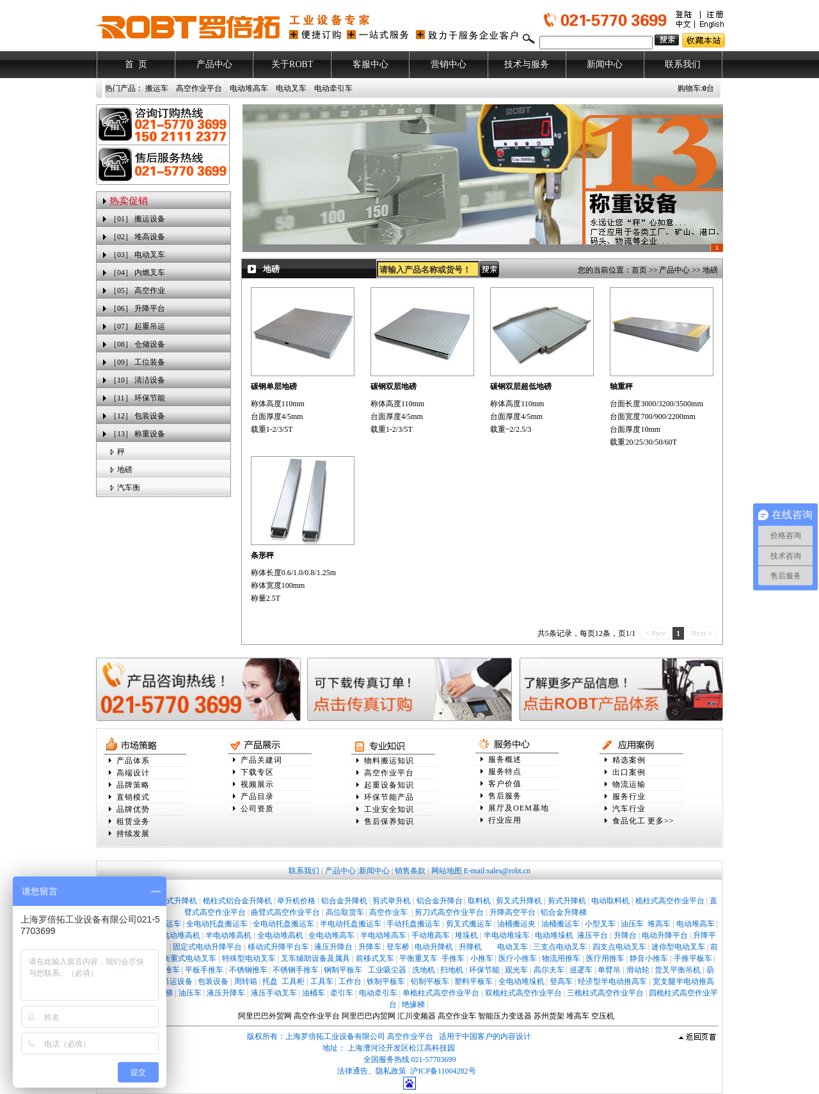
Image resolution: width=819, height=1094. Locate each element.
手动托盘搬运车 (413, 923)
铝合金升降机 (344, 900)
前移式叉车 (375, 958)
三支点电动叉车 (560, 946)
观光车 (516, 969)
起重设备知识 (389, 785)
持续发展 (133, 833)
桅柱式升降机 (174, 900)
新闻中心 (605, 64)
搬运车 (156, 88)
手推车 (453, 958)
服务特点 (504, 771)
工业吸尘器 (387, 969)
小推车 (481, 958)
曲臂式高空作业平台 (285, 912)
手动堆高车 (430, 935)
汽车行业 (629, 808)
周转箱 (245, 981)
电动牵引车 (333, 88)
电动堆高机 (181, 935)
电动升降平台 (665, 935)
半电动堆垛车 (507, 935)
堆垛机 (466, 935)
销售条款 (410, 870)
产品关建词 (261, 760)
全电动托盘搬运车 (217, 923)
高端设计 (133, 772)
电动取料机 (610, 900)
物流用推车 (561, 958)
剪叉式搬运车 (469, 923)
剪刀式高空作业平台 (449, 912)
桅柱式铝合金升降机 (237, 900)
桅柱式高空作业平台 (669, 900)
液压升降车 (226, 992)
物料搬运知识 (389, 760)
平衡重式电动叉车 (185, 958)
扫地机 (451, 969)
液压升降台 (333, 946)
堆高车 (659, 923)
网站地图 (446, 870)
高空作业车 (389, 912)
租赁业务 (133, 821)
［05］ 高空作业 (137, 290)
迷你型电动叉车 (678, 946)
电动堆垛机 (554, 935)
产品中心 (214, 64)
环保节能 (484, 969)
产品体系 (133, 760)
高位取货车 (345, 912)
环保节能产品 (389, 797)
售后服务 (504, 795)
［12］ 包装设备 (137, 415)
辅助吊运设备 (170, 981)
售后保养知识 (389, 821)
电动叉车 (291, 88)
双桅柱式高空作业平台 (523, 992)
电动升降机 (434, 946)
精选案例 (629, 760)
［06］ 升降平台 (137, 308)
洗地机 (423, 969)
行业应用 (504, 820)
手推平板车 (693, 958)
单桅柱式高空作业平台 (440, 992)
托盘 (270, 981)
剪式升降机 (567, 900)
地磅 (124, 469)
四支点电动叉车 (619, 946)
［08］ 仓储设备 (137, 344)
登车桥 (398, 946)
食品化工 (629, 820)
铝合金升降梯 (564, 912)
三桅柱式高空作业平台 (605, 992)
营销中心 (448, 64)
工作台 (350, 981)
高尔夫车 (549, 969)
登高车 (561, 981)
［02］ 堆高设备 (137, 236)
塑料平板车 (473, 981)
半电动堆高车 (383, 935)
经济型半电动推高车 (612, 981)
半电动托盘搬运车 (350, 923)
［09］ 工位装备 (137, 362)
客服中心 (370, 64)
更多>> (661, 820)
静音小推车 (649, 958)
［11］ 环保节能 (137, 397)
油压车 (632, 923)
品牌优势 (133, 809)
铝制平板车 (430, 981)
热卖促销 (128, 201)
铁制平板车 (386, 981)
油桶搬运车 (560, 923)
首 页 (136, 64)
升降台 (625, 935)
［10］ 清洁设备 (137, 380)
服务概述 (504, 759)
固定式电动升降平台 (207, 946)
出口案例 (629, 772)
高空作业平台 (199, 88)
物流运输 (629, 784)
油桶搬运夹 (516, 923)
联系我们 (683, 64)
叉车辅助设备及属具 (315, 958)
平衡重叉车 (418, 958)
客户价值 (504, 783)
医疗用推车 (605, 958)
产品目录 (257, 796)
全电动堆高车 (331, 935)
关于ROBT (292, 64)
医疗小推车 (517, 958)
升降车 (369, 946)
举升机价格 (296, 900)
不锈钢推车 (248, 969)
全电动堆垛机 (521, 981)
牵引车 (341, 992)
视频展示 (257, 784)
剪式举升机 (391, 900)
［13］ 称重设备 (137, 433)
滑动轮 (637, 969)
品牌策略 (133, 785)
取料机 (479, 900)
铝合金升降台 (440, 900)
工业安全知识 (389, 809)
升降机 (470, 946)
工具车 (321, 981)
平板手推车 (204, 969)
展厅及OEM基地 (518, 808)
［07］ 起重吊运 (137, 326)
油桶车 (313, 992)
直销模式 (133, 797)
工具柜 (293, 981)
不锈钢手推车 (296, 969)
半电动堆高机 (228, 935)
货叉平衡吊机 (678, 969)
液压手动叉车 (274, 992)
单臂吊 (609, 969)
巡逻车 (580, 969)
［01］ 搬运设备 (137, 218)
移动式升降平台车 (278, 946)
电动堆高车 (249, 88)
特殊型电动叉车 (249, 958)
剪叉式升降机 (519, 900)
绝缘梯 (413, 1004)
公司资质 (257, 808)
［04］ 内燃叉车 (137, 272)
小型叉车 (600, 923)
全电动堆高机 (280, 935)
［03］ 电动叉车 (137, 254)
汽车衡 (128, 487)
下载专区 (257, 772)
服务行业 (629, 796)
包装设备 (213, 981)
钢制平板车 (343, 969)
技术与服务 (526, 64)
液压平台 (592, 935)
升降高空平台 (512, 912)
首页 (639, 270)
